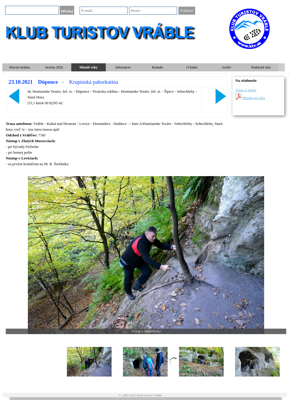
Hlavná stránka (19, 67)
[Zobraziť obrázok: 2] (145, 362)
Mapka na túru (250, 96)
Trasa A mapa (245, 90)
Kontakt (157, 67)
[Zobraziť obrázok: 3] (201, 362)
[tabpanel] (117, 97)
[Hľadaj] (32, 10)
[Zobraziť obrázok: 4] (257, 362)
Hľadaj (67, 11)
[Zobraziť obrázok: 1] (89, 362)
